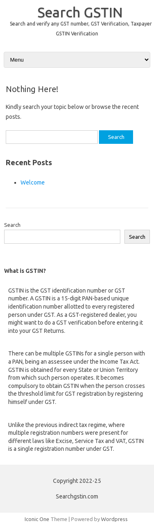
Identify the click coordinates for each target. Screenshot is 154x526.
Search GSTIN (80, 12)
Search (12, 225)
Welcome (33, 182)
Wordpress (114, 519)
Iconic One (37, 519)
